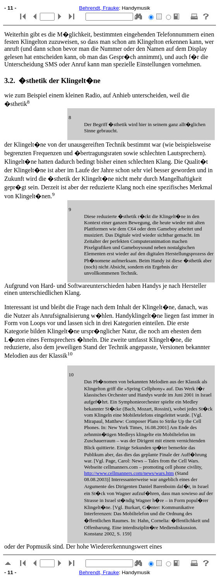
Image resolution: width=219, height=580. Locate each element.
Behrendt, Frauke (99, 8)
